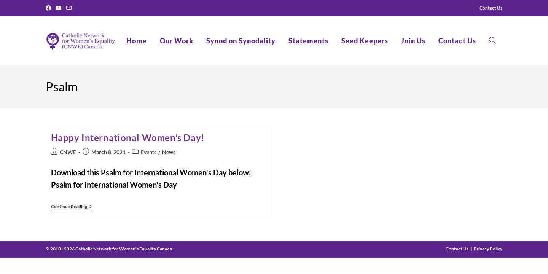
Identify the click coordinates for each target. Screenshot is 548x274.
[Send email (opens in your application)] (69, 8)
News (168, 152)
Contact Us (457, 249)
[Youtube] (58, 8)
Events (148, 152)
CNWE (68, 152)
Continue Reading (71, 207)
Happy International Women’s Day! (128, 137)
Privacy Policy (488, 249)
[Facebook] (49, 8)
